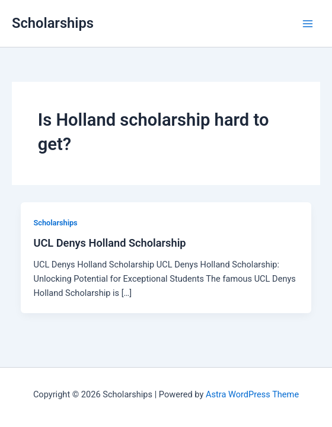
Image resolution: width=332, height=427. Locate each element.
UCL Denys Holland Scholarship (109, 243)
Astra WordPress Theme (252, 394)
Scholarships (53, 23)
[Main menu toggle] (307, 23)
